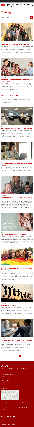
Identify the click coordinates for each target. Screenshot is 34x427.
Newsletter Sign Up (23, 407)
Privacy (20, 405)
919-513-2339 (4, 385)
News (4, 409)
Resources (13, 424)
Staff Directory (5, 407)
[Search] (31, 17)
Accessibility (21, 402)
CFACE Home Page (6, 402)
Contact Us (5, 405)
